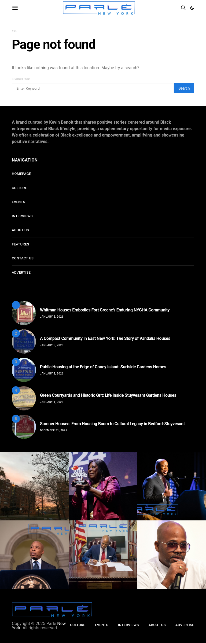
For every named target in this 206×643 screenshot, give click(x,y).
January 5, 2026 (52, 316)
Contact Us (23, 258)
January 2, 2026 (52, 373)
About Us (20, 230)
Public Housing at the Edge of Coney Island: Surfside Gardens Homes (103, 366)
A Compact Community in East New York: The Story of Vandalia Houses (105, 338)
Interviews (22, 216)
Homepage (21, 174)
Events (18, 202)
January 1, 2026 (52, 402)
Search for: (21, 79)
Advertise (21, 272)
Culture (19, 188)
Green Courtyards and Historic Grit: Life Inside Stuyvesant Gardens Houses (108, 395)
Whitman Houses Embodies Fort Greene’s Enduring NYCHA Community (105, 310)
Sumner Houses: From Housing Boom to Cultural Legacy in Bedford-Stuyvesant (112, 423)
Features (20, 244)
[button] (192, 8)
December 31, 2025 (53, 430)
